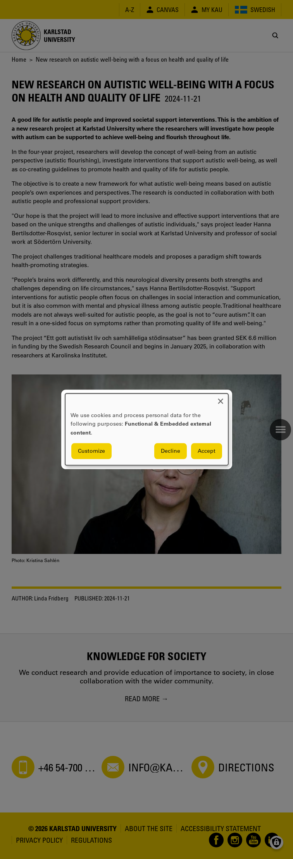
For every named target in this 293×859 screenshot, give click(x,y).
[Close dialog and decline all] (220, 398)
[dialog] (146, 429)
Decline (170, 451)
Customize (91, 451)
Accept (206, 451)
